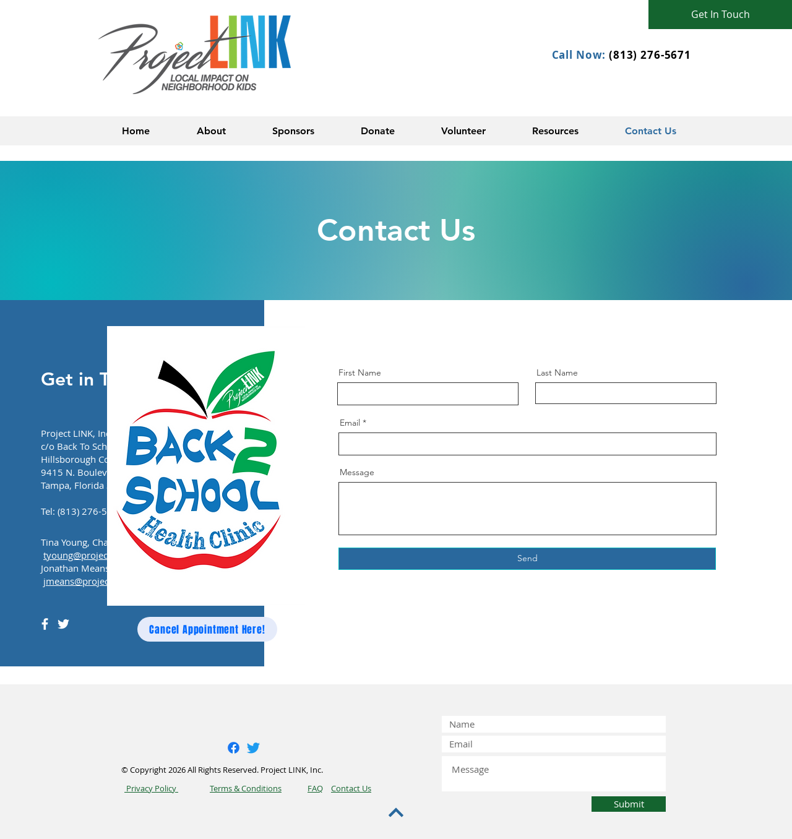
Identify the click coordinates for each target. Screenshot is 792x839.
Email (350, 422)
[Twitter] (63, 624)
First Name (359, 372)
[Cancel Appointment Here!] (207, 629)
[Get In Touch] (720, 14)
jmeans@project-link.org (95, 581)
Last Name (557, 372)
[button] (211, 131)
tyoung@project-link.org (94, 555)
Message (357, 472)
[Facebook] (45, 624)
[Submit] (629, 804)
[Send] (527, 559)
